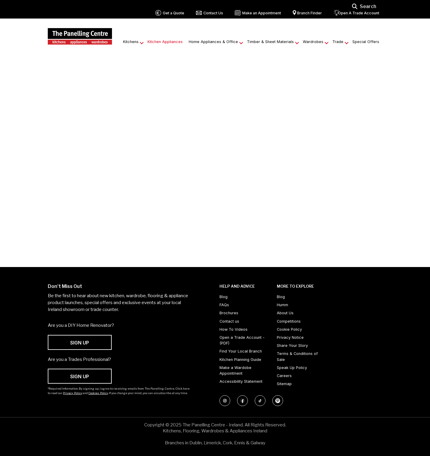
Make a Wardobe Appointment (235, 370)
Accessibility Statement (240, 381)
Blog (223, 297)
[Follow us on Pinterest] (277, 400)
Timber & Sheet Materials (270, 41)
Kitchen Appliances (165, 41)
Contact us (229, 321)
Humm (282, 305)
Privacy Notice (290, 337)
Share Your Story (292, 345)
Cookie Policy (289, 329)
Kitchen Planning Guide (240, 359)
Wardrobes (313, 41)
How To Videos (233, 329)
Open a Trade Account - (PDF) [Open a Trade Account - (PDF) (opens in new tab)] (242, 340)
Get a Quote (173, 13)
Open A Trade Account (358, 13)
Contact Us (213, 13)
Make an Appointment (261, 13)
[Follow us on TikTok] (260, 400)
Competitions (289, 321)
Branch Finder (309, 13)
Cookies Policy (98, 393)
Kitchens (131, 41)
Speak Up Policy (292, 367)
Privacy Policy (72, 393)
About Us (285, 313)
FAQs (224, 305)
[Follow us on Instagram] (224, 400)
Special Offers (365, 41)
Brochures (228, 313)
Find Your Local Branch (240, 351)
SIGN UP (79, 343)
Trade (337, 41)
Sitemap (284, 384)
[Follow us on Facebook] (242, 400)
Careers (284, 375)
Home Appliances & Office (213, 41)
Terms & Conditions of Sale (297, 356)
